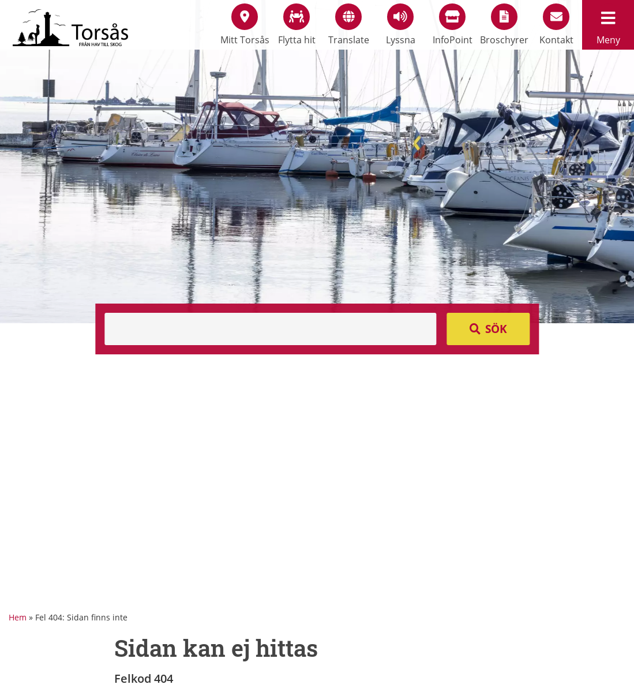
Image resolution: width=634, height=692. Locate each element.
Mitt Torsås (244, 24)
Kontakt (556, 24)
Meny (608, 24)
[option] (317, 161)
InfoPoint (452, 24)
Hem (18, 617)
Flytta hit (297, 24)
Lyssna (400, 24)
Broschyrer (504, 24)
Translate (348, 24)
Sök (496, 328)
